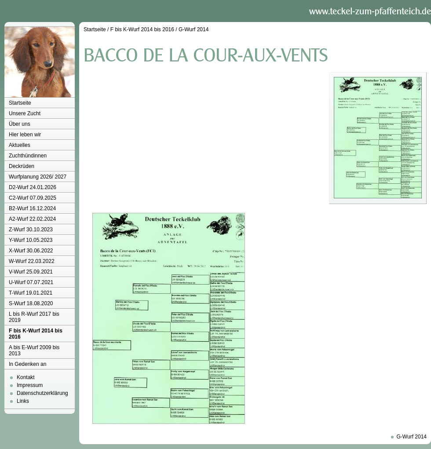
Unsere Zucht (24, 113)
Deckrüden (21, 166)
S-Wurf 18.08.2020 (31, 303)
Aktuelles (19, 145)
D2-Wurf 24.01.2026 (32, 187)
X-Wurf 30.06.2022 (31, 251)
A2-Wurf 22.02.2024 (32, 219)
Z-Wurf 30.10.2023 (31, 229)
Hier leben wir (25, 134)
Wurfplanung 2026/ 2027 (37, 177)
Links (23, 401)
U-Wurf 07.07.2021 (31, 282)
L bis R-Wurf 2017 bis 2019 (34, 317)
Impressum (30, 385)
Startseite (20, 103)
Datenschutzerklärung (42, 393)
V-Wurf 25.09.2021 (31, 272)
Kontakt (26, 377)
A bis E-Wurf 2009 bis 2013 (34, 350)
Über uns (19, 124)
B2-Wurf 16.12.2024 (32, 208)
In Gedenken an (27, 364)
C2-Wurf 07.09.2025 (32, 198)
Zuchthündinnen (28, 156)
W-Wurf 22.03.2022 (32, 261)
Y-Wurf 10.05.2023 (30, 240)
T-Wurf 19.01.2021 (30, 293)
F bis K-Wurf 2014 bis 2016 (35, 334)
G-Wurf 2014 (193, 29)
